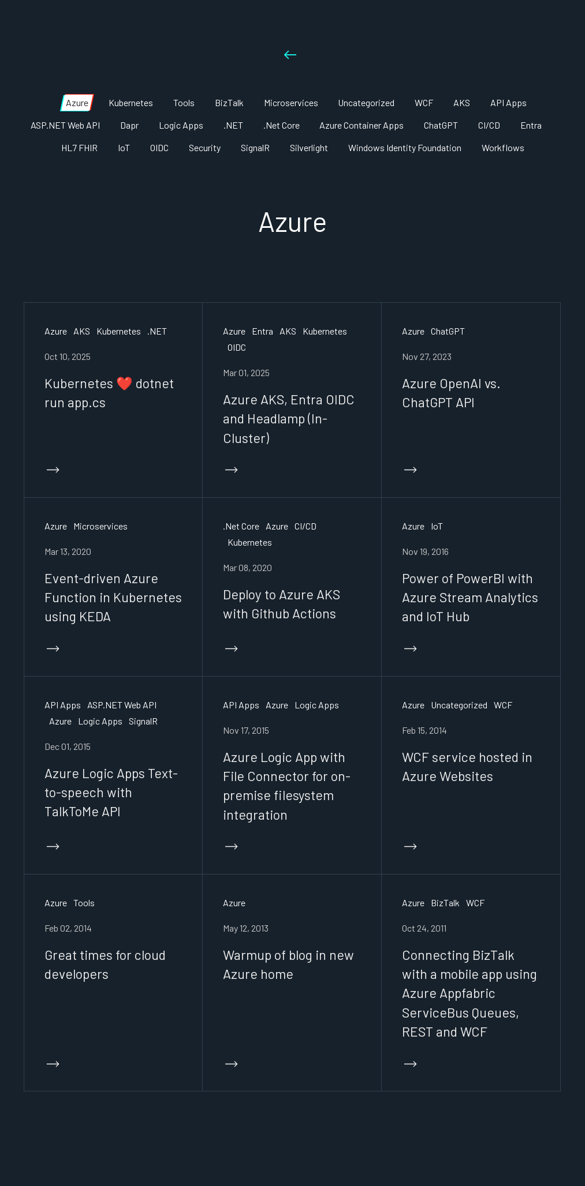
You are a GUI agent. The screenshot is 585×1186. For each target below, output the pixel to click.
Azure (55, 330)
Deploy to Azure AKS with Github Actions (281, 603)
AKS (81, 330)
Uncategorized (459, 704)
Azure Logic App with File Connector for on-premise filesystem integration (287, 786)
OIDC (237, 346)
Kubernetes (118, 330)
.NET (157, 330)
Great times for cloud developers (105, 964)
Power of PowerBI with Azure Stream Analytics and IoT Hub (470, 597)
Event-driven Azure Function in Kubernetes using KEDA (113, 597)
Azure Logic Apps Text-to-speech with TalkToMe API (111, 792)
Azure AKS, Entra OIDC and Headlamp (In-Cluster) (289, 418)
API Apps (62, 704)
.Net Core (241, 525)
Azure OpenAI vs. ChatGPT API (451, 392)
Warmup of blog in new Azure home (289, 964)
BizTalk (445, 902)
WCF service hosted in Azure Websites (467, 766)
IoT (437, 525)
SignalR (143, 720)
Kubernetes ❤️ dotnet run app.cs (109, 392)
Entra (262, 330)
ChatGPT (448, 330)
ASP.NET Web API (122, 704)
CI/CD (305, 525)
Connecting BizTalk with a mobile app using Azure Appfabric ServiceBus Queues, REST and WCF (470, 993)
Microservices (100, 525)
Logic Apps (100, 720)
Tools (84, 902)
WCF (503, 704)
